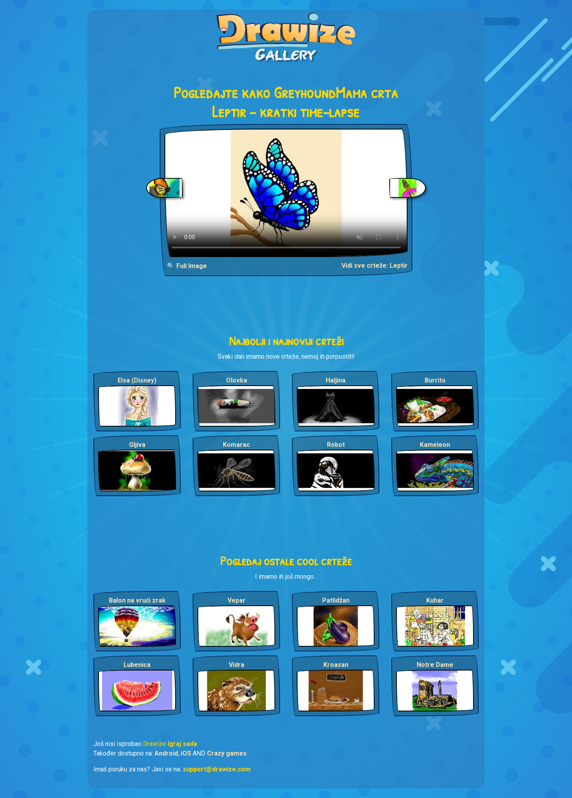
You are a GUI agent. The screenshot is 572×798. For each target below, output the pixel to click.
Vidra (236, 665)
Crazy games (227, 753)
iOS (186, 753)
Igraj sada (182, 744)
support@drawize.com (217, 769)
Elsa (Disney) (137, 380)
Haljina (336, 380)
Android (166, 753)
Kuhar (435, 600)
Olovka (236, 380)
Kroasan (335, 665)
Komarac (236, 444)
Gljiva (137, 444)
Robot (336, 444)
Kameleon (435, 444)
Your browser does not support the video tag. (286, 193)
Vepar (236, 600)
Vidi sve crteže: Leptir (375, 265)
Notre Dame (435, 665)
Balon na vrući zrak (137, 600)
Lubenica (137, 665)
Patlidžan (336, 600)
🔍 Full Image (187, 266)
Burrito (435, 380)
